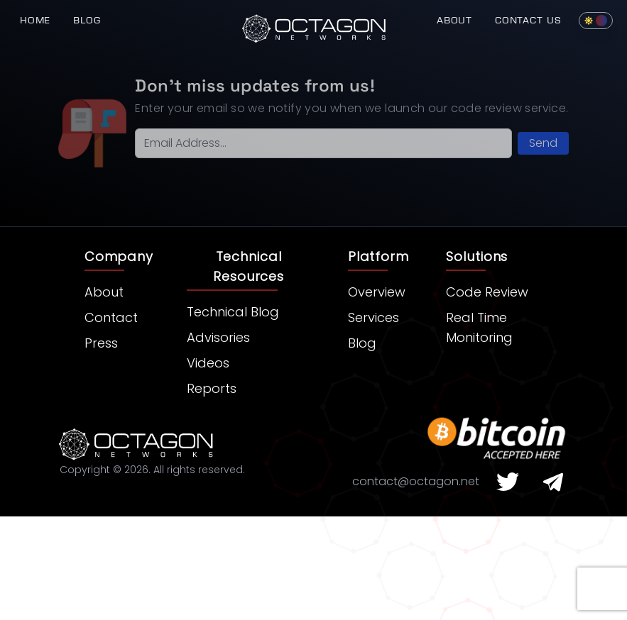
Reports (211, 388)
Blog (86, 20)
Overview (376, 292)
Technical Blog (233, 312)
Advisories (218, 337)
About (454, 20)
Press (101, 343)
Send (543, 143)
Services (373, 317)
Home (35, 20)
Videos (208, 363)
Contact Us (528, 20)
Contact (111, 317)
